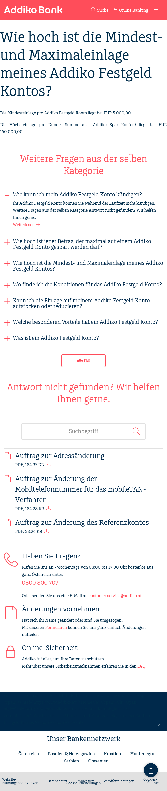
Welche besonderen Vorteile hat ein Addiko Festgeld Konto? (85, 322)
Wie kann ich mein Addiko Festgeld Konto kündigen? (77, 194)
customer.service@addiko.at (115, 596)
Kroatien (112, 754)
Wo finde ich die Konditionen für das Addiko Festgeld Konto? (87, 284)
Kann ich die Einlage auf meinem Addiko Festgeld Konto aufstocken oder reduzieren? (81, 303)
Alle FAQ (83, 361)
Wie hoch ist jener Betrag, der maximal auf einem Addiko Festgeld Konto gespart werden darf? (82, 244)
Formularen (56, 627)
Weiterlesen (24, 225)
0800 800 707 (40, 583)
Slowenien (98, 761)
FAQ (141, 666)
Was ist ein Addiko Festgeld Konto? (56, 338)
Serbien (71, 761)
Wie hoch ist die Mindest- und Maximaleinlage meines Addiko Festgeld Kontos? (88, 266)
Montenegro (142, 754)
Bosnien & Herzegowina (71, 754)
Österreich (28, 754)
